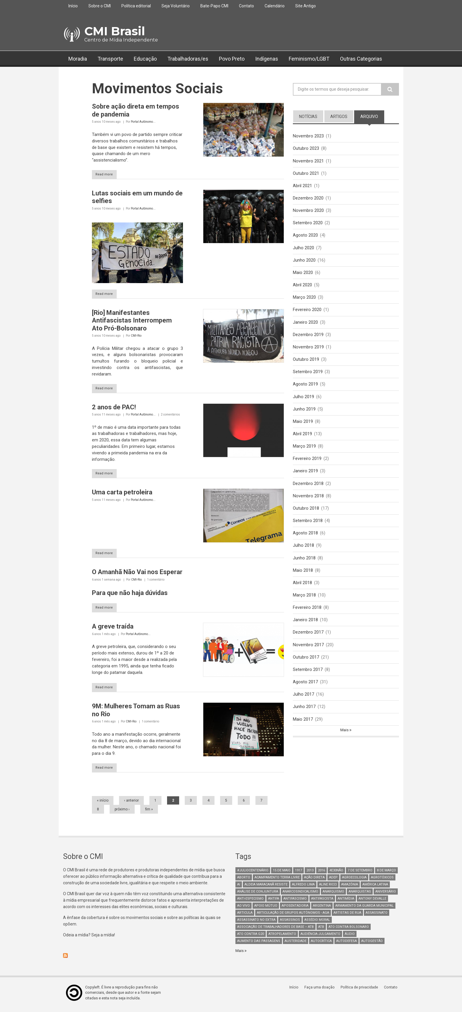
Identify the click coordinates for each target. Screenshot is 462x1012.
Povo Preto (232, 59)
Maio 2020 (303, 274)
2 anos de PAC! (114, 408)
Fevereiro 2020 (307, 312)
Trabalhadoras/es (187, 59)
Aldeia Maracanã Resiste (266, 888)
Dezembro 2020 (308, 199)
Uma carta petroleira (122, 494)
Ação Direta (314, 881)
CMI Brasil (114, 31)
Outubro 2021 (306, 174)
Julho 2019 (303, 401)
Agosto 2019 (305, 388)
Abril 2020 (302, 287)
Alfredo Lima (303, 888)
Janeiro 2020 (305, 325)
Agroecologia (354, 881)
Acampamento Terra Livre (277, 881)
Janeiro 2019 (305, 476)
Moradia (77, 59)
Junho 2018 (304, 565)
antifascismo (295, 902)
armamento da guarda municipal (364, 909)
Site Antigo (305, 6)
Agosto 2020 (305, 237)
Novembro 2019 (308, 350)
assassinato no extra (256, 923)
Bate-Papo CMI (214, 6)
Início (73, 6)
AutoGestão (372, 944)
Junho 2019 (304, 413)
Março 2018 (304, 603)
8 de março (386, 874)
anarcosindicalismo (300, 895)
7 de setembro (360, 874)
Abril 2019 (302, 439)
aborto (243, 881)
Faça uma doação (321, 991)
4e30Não (336, 874)
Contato (246, 6)
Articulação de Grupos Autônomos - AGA (293, 916)
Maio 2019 (303, 426)
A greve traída (112, 629)
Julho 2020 (303, 249)
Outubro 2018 (306, 514)
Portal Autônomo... (143, 121)
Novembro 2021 (308, 161)
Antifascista (322, 902)
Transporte (110, 59)
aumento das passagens (258, 944)
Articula (245, 916)
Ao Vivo (243, 909)
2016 (321, 874)
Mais (345, 740)
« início (102, 804)
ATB (321, 930)
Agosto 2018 (305, 540)
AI (238, 888)
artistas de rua (347, 916)
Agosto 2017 (305, 691)
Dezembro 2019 (308, 337)
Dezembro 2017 (308, 641)
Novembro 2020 (308, 212)
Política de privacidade (360, 991)
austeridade (295, 944)
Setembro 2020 (308, 224)
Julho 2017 (303, 704)
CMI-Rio (136, 336)
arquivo (372, 116)
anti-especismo (250, 902)
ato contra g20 (250, 937)
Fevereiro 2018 (307, 615)
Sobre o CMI (99, 6)
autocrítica (321, 944)
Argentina (322, 909)
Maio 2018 (303, 577)
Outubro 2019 (306, 363)
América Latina (375, 888)
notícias (308, 116)
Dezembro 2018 (308, 489)
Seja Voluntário (175, 6)
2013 (310, 874)
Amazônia (349, 888)
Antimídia (346, 902)
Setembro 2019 (308, 375)
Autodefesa (346, 944)
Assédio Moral (317, 923)
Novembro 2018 (308, 502)
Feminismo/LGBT (309, 59)
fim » (149, 813)
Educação (145, 59)
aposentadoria (295, 909)
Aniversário (385, 895)
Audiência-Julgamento (320, 937)
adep (333, 881)
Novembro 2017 (308, 653)
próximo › (122, 813)
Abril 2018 (302, 590)
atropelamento (282, 937)
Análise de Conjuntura (257, 895)
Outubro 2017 (306, 666)
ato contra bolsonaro (349, 930)
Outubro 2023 (306, 148)
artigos (338, 116)
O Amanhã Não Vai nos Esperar (137, 574)
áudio (350, 937)
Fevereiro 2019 (307, 464)
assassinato (376, 916)
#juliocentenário (252, 874)
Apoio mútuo (265, 909)
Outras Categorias (361, 59)
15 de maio (282, 874)
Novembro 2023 (308, 136)
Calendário (275, 6)
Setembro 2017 (308, 679)
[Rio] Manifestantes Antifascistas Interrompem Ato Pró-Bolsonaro (132, 321)
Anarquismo (333, 895)
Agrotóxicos (382, 881)
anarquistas (360, 895)
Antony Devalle (372, 902)
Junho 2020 (304, 262)
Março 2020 (304, 300)
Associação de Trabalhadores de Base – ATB (275, 930)
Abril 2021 (302, 186)
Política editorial (136, 6)
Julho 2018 (303, 552)
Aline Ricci (328, 888)
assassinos (290, 923)
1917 (298, 874)
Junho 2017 (304, 716)
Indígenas (266, 59)
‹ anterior (131, 804)
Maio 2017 (303, 729)
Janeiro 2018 (305, 628)
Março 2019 (304, 451)
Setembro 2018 (308, 527)
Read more (107, 175)
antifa (273, 902)
